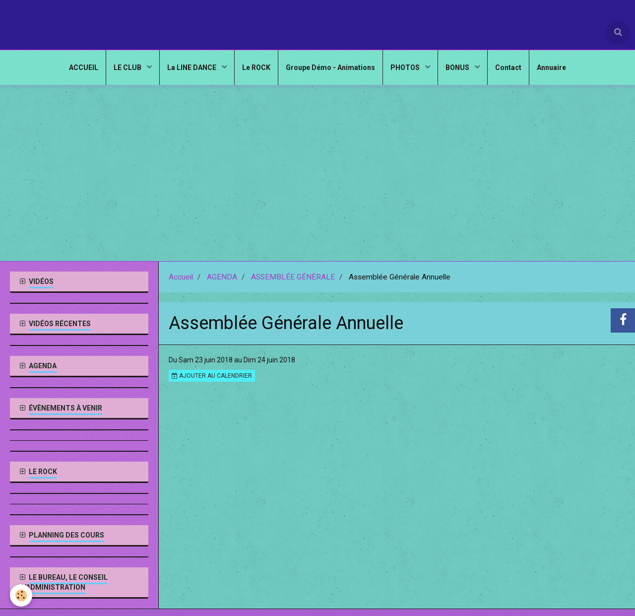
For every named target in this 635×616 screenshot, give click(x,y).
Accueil (181, 277)
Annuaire (551, 67)
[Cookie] (21, 595)
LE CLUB (128, 67)
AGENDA (222, 277)
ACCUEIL (83, 67)
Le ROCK (256, 67)
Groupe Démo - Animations (330, 67)
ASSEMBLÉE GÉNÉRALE (293, 277)
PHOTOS (405, 67)
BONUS (458, 67)
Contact (508, 67)
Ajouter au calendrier (212, 375)
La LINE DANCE (192, 67)
